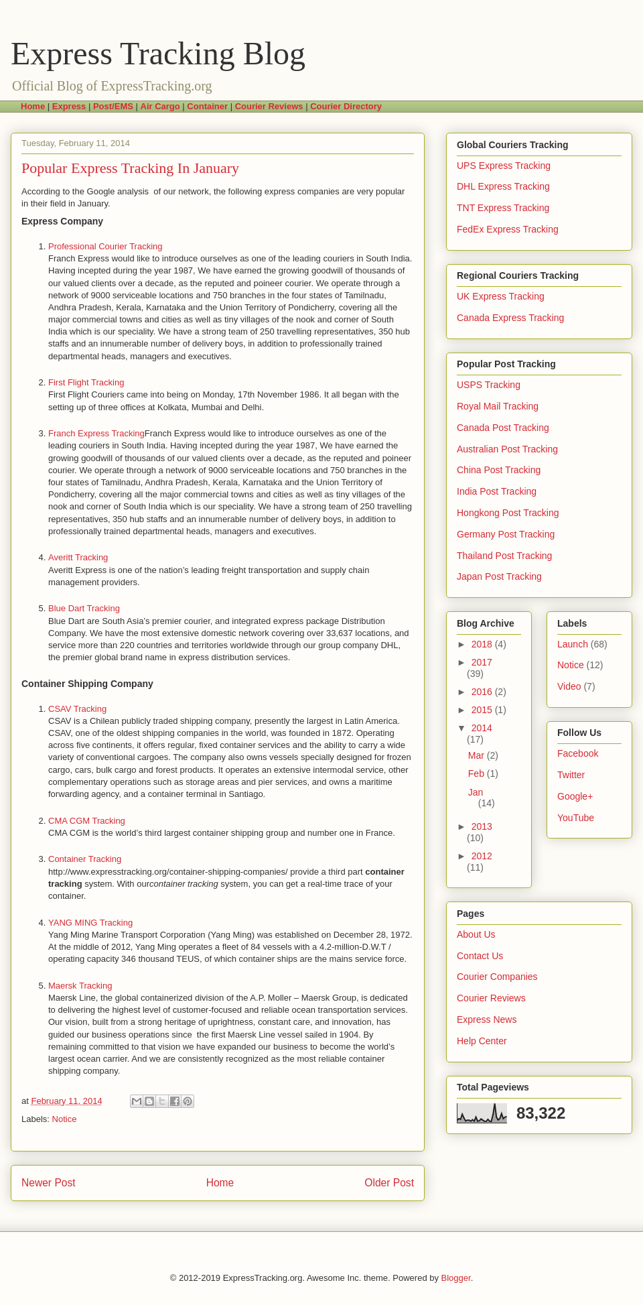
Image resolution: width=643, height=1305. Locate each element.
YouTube (575, 817)
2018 (483, 644)
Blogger (456, 1278)
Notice (64, 1119)
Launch (572, 644)
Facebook (577, 753)
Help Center (482, 1041)
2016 (483, 691)
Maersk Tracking (80, 986)
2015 (483, 709)
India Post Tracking (497, 491)
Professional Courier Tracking (105, 246)
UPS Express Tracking (504, 165)
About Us (476, 934)
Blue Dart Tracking (84, 608)
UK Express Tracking (501, 296)
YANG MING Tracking (90, 923)
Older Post (389, 1182)
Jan (476, 792)
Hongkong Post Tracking (508, 512)
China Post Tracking (499, 469)
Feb (477, 773)
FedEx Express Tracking (508, 229)
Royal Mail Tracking (498, 406)
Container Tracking (84, 859)
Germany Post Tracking (506, 534)
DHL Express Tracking (503, 186)
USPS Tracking (488, 384)
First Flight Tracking (86, 382)
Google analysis (120, 191)
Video (569, 686)
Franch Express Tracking (96, 433)
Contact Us (480, 955)
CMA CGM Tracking (86, 821)
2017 (482, 662)
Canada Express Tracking (510, 317)
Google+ (575, 796)
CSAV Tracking (77, 709)
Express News (486, 1019)
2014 (482, 728)
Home (220, 1182)
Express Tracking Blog (158, 53)
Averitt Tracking (78, 557)
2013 (482, 826)
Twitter (571, 774)
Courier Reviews (491, 998)
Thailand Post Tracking (504, 555)
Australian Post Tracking (507, 449)
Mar (477, 755)
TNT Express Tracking (503, 207)
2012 (482, 856)
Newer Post (48, 1182)
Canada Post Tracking (503, 427)
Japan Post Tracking (499, 576)
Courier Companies (497, 976)
